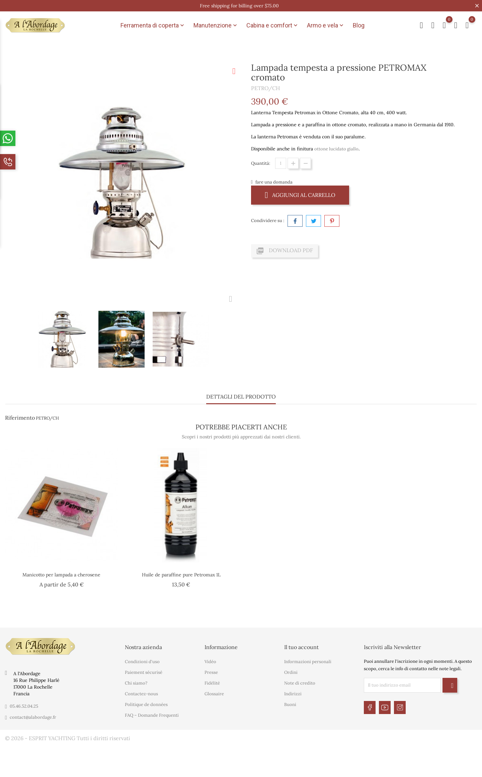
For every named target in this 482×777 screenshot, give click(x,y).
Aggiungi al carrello (300, 194)
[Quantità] (280, 163)
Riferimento (20, 417)
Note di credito (299, 683)
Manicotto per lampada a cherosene (61, 575)
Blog (359, 25)
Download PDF (284, 251)
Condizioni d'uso (142, 661)
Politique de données (146, 704)
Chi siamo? (136, 683)
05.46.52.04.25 (24, 706)
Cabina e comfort (272, 25)
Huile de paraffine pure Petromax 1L (181, 575)
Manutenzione (215, 25)
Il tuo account (301, 647)
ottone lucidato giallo (336, 149)
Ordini (291, 672)
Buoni (290, 704)
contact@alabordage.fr (33, 717)
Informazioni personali (307, 661)
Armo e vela (326, 25)
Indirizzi (293, 694)
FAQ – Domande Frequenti (152, 715)
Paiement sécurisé (143, 672)
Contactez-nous (141, 694)
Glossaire (214, 694)
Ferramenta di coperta (152, 25)
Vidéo (210, 661)
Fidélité (212, 683)
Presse (211, 672)
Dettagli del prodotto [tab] (241, 396)
